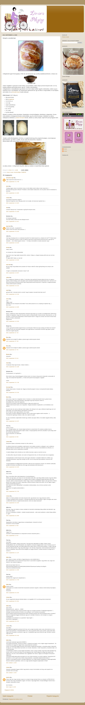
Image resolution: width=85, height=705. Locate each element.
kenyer (8, 172)
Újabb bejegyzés (8, 696)
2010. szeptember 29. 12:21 (12, 621)
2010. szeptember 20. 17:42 (12, 491)
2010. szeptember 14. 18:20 (12, 193)
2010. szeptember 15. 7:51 (12, 349)
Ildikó (7, 557)
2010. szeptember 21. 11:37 (12, 552)
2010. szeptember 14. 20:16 (12, 231)
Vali (7, 207)
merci (7, 298)
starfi (7, 290)
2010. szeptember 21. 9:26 (12, 525)
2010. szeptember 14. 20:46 (12, 260)
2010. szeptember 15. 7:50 (12, 341)
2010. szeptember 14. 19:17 (12, 221)
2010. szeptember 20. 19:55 (12, 515)
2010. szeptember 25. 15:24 (12, 592)
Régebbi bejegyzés (53, 696)
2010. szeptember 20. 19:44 (12, 502)
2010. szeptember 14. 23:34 (12, 321)
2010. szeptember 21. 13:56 (12, 569)
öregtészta (11, 99)
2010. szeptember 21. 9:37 (12, 535)
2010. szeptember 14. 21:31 (12, 285)
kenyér (11, 172)
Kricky (7, 247)
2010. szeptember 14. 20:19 (12, 242)
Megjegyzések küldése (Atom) (15, 699)
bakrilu (7, 677)
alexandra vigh (9, 177)
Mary (7, 337)
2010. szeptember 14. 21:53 (12, 294)
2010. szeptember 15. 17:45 (12, 382)
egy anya (8, 226)
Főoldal (30, 696)
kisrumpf (8, 387)
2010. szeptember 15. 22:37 (12, 421)
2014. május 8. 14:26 (11, 687)
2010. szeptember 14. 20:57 (12, 272)
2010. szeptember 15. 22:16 (12, 392)
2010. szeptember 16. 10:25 (12, 467)
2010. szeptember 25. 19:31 (12, 601)
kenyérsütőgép (17, 172)
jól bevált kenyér (16, 92)
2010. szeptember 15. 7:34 (12, 332)
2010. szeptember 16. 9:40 (12, 436)
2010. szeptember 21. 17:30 (12, 579)
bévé (7, 186)
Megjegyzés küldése (9, 690)
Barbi (7, 397)
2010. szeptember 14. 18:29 (12, 211)
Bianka (7, 354)
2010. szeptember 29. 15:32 (12, 635)
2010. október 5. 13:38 (11, 662)
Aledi (7, 362)
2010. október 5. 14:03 (11, 672)
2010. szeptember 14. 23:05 (12, 307)
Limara (7, 197)
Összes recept (65, 37)
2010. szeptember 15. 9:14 (12, 358)
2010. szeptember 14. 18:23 (12, 203)
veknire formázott (20, 117)
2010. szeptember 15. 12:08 (12, 366)
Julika (7, 277)
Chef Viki (8, 264)
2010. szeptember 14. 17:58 (12, 181)
